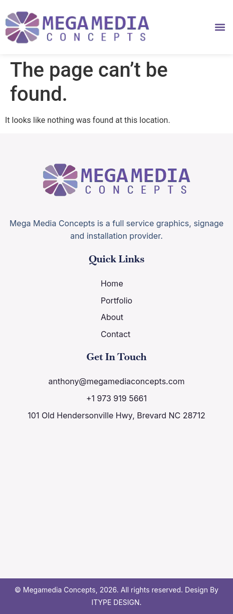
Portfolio (116, 300)
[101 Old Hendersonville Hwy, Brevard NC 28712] (116, 493)
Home (112, 283)
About (112, 317)
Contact (115, 334)
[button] (219, 27)
